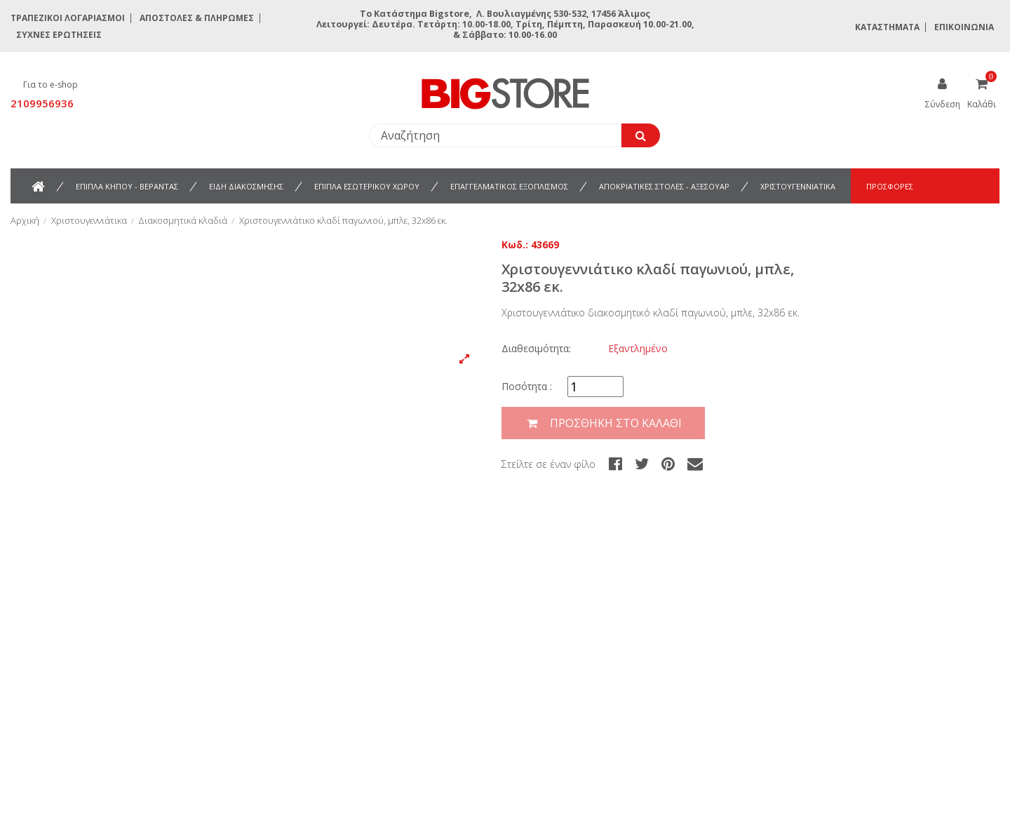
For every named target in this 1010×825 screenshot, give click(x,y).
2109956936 (42, 103)
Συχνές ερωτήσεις (59, 35)
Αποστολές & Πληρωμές (197, 18)
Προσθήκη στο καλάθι (603, 423)
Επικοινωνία (964, 27)
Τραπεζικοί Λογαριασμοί (68, 18)
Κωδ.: (514, 244)
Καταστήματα (887, 27)
